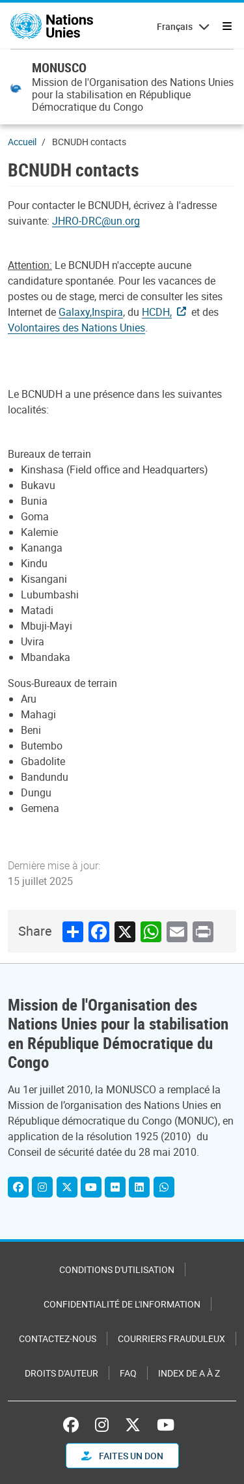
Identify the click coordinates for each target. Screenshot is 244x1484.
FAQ (128, 1373)
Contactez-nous (57, 1338)
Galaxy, (75, 312)
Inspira (107, 312)
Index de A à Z (189, 1373)
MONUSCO (59, 67)
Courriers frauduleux (171, 1338)
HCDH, (157, 312)
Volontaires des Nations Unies (76, 327)
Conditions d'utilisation (116, 1269)
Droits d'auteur (61, 1373)
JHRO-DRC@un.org (96, 221)
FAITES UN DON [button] (122, 1455)
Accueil (22, 141)
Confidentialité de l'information (122, 1304)
